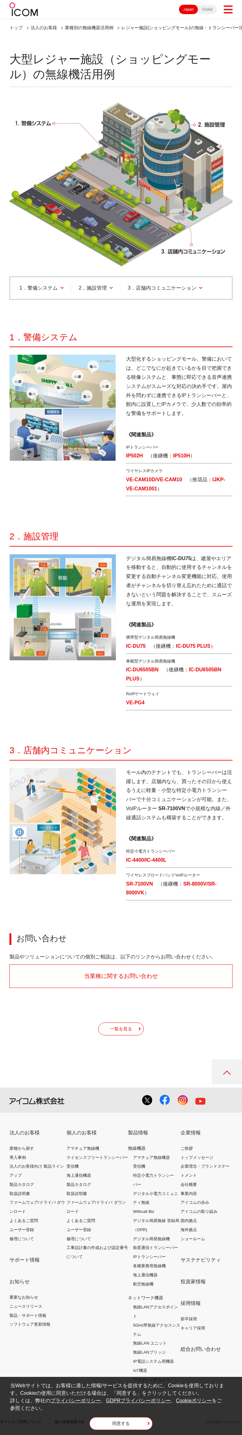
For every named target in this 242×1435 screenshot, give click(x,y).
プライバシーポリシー (75, 1400)
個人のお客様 (81, 1132)
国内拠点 (189, 1220)
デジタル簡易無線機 (151, 1238)
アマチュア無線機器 (151, 1157)
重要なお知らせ (23, 1297)
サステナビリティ (201, 1260)
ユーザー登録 (21, 1229)
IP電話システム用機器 (153, 1361)
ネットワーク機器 (145, 1297)
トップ (16, 27)
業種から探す (21, 1148)
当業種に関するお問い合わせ (121, 976)
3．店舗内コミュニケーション (162, 288)
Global (207, 9)
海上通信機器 (78, 1175)
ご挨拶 (187, 1148)
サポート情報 (24, 1260)
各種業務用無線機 (149, 1265)
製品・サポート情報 (27, 1315)
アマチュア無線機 (82, 1148)
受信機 (72, 1166)
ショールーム (193, 1238)
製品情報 (138, 1132)
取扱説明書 (19, 1193)
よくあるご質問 (23, 1220)
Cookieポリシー (194, 1400)
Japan (188, 9)
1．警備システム (39, 288)
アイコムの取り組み (199, 1211)
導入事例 (17, 1157)
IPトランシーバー (149, 1256)
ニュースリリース (25, 1306)
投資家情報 (193, 1281)
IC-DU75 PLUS (193, 646)
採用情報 (191, 1303)
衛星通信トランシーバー (155, 1247)
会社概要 (189, 1184)
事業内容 (189, 1193)
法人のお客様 (44, 27)
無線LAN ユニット (150, 1343)
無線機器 (137, 1148)
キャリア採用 (193, 1328)
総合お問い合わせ (201, 1349)
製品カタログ (21, 1184)
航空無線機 (143, 1284)
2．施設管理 (93, 288)
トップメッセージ (197, 1157)
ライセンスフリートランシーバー (97, 1157)
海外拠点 (189, 1229)
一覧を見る (121, 1028)
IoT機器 (140, 1370)
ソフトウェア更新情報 (29, 1324)
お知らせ (19, 1281)
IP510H (181, 455)
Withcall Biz (143, 1211)
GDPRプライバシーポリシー (138, 1400)
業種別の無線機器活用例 (89, 27)
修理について (21, 1238)
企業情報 (191, 1132)
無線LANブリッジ (149, 1352)
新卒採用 (189, 1319)
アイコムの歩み (195, 1202)
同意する (121, 1423)
